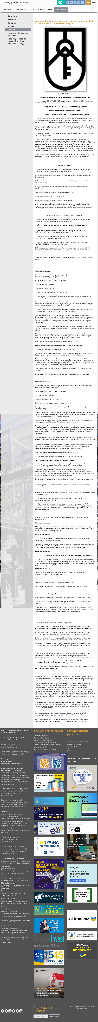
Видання (10, 19)
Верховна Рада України (42, 738)
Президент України (40, 736)
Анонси (11, 26)
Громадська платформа (41, 9)
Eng (94, 2)
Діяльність (21, 9)
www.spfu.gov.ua (59, 715)
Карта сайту (13, 16)
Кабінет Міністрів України (43, 740)
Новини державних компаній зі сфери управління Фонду (17, 41)
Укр (88, 2)
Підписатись (54, 1016)
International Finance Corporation (78, 742)
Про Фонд (7, 9)
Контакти (12, 23)
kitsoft (85, 1009)
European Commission (74, 744)
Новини (11, 29)
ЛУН (68, 749)
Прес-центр (61, 9)
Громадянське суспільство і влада (45, 742)
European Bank (72, 746)
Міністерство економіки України (45, 749)
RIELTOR (70, 751)
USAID (69, 740)
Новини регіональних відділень (18, 34)
